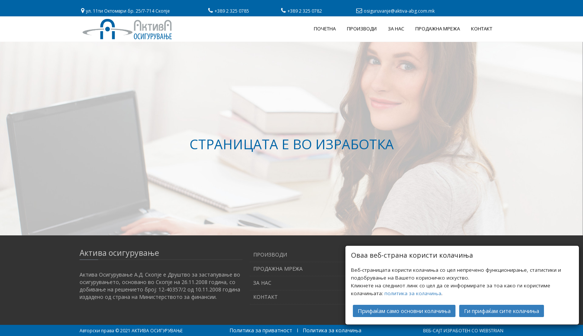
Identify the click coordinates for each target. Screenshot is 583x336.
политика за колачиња (412, 293)
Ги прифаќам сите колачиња (501, 310)
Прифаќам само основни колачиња (404, 310)
